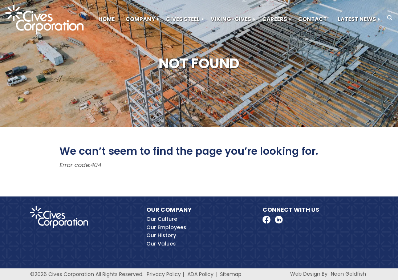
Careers (274, 19)
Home (106, 19)
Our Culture (161, 219)
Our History (161, 235)
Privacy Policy (164, 274)
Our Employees (166, 227)
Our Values (161, 243)
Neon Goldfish (348, 273)
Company (140, 19)
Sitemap (230, 274)
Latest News (357, 19)
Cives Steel (183, 19)
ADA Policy (200, 274)
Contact (312, 19)
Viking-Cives (231, 19)
